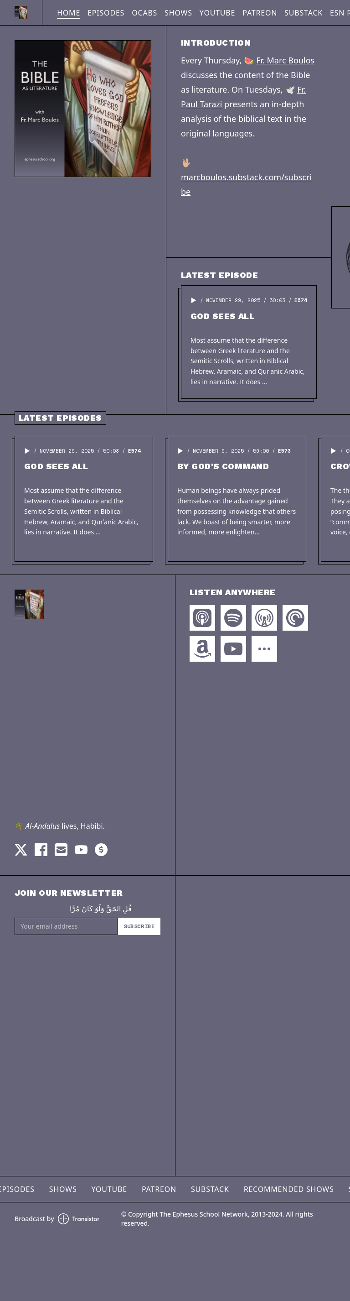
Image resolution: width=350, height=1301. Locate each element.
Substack (303, 13)
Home (68, 13)
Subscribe (139, 926)
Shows (178, 13)
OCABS (144, 13)
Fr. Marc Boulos (285, 60)
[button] (193, 300)
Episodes (106, 13)
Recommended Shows (289, 1189)
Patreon (259, 13)
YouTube (217, 13)
